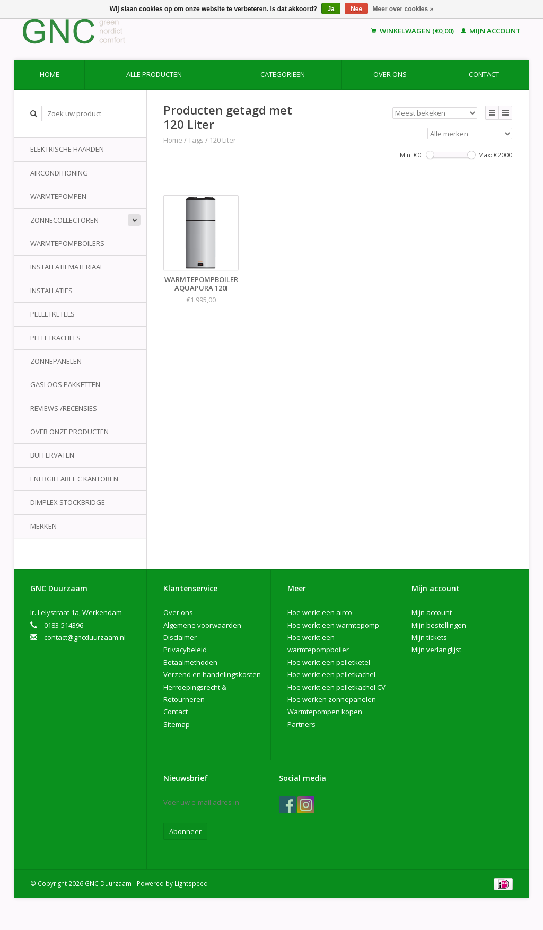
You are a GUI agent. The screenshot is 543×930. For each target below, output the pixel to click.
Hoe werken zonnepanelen (331, 699)
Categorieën (282, 74)
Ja (330, 9)
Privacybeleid (185, 649)
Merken (43, 526)
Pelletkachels (55, 338)
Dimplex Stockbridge (67, 502)
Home (49, 74)
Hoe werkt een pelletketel (328, 662)
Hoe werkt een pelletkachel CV (336, 687)
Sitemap (176, 724)
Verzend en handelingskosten (212, 674)
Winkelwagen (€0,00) (413, 31)
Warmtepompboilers (67, 243)
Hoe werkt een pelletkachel (331, 674)
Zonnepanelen (56, 361)
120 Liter (222, 140)
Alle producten (154, 74)
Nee (356, 9)
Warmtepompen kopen (324, 711)
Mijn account (491, 31)
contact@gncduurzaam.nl (85, 637)
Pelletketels (52, 314)
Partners (301, 724)
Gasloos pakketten (65, 384)
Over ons (390, 74)
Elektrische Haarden (67, 149)
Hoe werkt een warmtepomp (333, 625)
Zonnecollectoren (64, 220)
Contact (484, 74)
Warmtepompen (58, 196)
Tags (196, 140)
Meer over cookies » (403, 9)
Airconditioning (59, 173)
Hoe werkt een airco (319, 612)
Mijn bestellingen (438, 625)
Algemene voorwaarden (202, 625)
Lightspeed (191, 883)
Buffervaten (52, 455)
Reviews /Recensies (63, 408)
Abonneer (185, 831)
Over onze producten (69, 431)
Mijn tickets (429, 637)
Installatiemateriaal (66, 266)
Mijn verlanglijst (436, 649)
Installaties (51, 290)
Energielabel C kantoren (74, 479)
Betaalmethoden (190, 662)
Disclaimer (180, 637)
